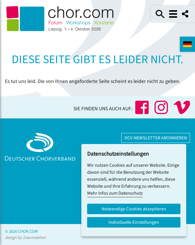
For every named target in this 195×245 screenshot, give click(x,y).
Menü (173, 14)
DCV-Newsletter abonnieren (155, 138)
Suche (160, 14)
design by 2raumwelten (25, 238)
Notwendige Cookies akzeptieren (133, 209)
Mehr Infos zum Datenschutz (115, 193)
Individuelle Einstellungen (133, 222)
